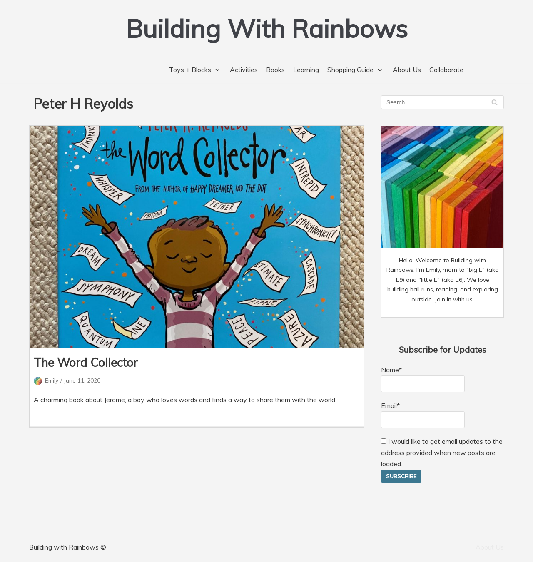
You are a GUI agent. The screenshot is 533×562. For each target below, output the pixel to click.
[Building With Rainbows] (267, 28)
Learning (306, 69)
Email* (423, 414)
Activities (244, 69)
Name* (423, 379)
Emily (51, 380)
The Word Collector (86, 362)
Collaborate (446, 69)
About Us (407, 69)
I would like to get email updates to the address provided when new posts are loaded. (442, 452)
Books (275, 69)
